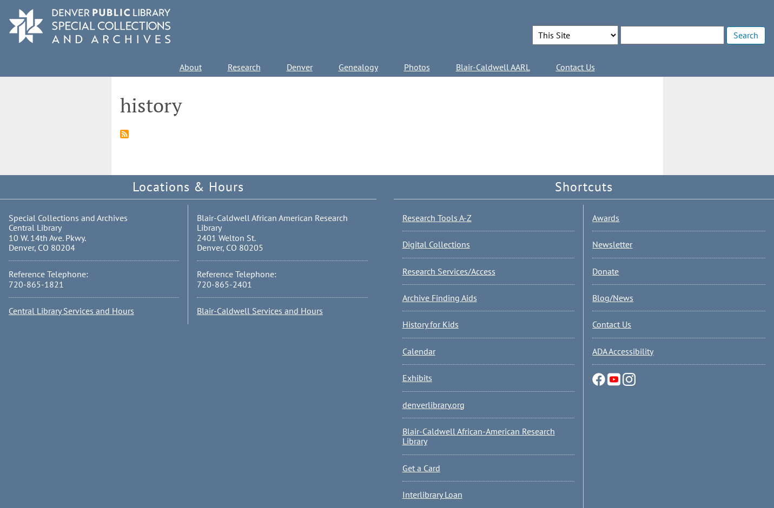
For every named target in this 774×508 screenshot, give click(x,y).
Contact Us (575, 67)
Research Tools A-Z (437, 217)
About (191, 67)
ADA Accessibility (622, 351)
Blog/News (612, 297)
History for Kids (430, 324)
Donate (605, 271)
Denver (300, 67)
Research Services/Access (448, 271)
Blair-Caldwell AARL (493, 67)
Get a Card (421, 468)
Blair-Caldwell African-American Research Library (478, 436)
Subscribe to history (124, 134)
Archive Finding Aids (439, 297)
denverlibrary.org (433, 404)
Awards (605, 217)
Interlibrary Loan (432, 494)
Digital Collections (436, 244)
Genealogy (358, 67)
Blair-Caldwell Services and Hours (260, 310)
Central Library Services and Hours (71, 310)
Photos (417, 67)
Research (244, 67)
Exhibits (417, 377)
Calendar (418, 351)
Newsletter (612, 244)
